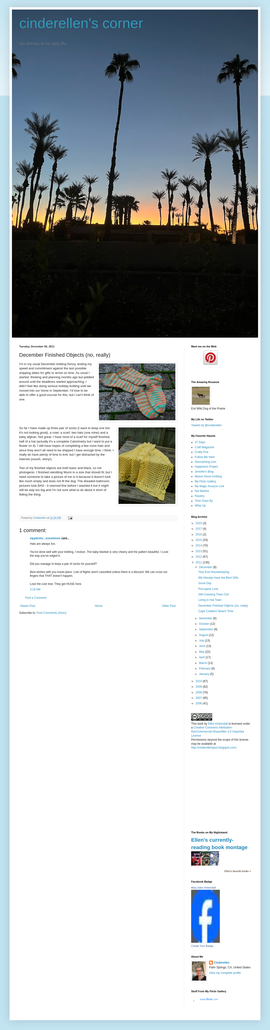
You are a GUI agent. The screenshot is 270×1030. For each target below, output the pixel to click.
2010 (199, 681)
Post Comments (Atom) (51, 613)
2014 (199, 545)
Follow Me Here (205, 457)
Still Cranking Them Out (213, 594)
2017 (199, 528)
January (204, 674)
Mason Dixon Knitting (208, 476)
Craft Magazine (204, 447)
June (202, 646)
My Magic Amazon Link (209, 486)
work (200, 723)
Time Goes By (204, 500)
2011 (199, 562)
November (206, 618)
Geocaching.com (205, 462)
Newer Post (27, 606)
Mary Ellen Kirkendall (203, 887)
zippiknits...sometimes (45, 538)
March (203, 663)
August (204, 635)
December (206, 567)
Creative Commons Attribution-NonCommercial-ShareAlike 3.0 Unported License (217, 731)
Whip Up (200, 505)
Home (99, 606)
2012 (199, 556)
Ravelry (200, 496)
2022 (199, 523)
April (202, 657)
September (206, 629)
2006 (199, 703)
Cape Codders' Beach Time (215, 611)
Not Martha (202, 491)
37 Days (200, 442)
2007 (199, 698)
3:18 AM (35, 589)
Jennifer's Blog (204, 471)
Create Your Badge (202, 945)
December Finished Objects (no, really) (223, 605)
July (202, 640)
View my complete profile (225, 973)
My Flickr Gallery (205, 481)
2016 (199, 534)
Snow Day (204, 583)
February (205, 668)
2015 (199, 540)
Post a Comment (35, 597)
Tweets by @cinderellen (206, 425)
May (202, 651)
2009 (199, 686)
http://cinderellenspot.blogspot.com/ (213, 747)
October (204, 624)
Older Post (169, 606)
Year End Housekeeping (213, 572)
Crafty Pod (201, 452)
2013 (199, 551)
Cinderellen (221, 962)
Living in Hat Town (209, 600)
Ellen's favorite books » (237, 871)
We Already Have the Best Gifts (218, 577)
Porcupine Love (208, 589)
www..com (209, 999)
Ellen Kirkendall (218, 723)
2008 (199, 692)
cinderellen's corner (81, 23)
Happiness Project (206, 466)
